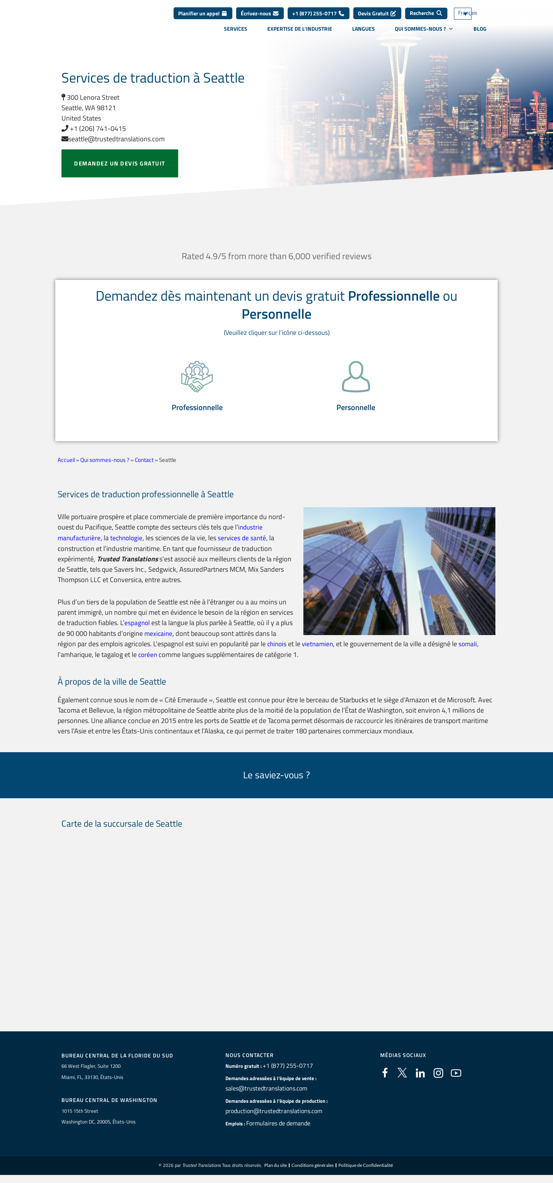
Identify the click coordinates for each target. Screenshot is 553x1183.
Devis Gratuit (377, 19)
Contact (144, 466)
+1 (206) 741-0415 (93, 128)
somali (471, 649)
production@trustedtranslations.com (265, 1116)
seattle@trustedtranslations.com (113, 139)
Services (235, 34)
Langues (363, 34)
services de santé (247, 544)
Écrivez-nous (260, 19)
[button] (197, 388)
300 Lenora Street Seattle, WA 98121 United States (90, 107)
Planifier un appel (203, 19)
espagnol (137, 629)
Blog (480, 34)
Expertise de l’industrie (299, 34)
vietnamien (319, 649)
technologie (129, 544)
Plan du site (275, 1171)
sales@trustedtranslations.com (259, 1094)
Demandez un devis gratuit (120, 163)
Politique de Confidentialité (365, 1171)
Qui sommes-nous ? (424, 34)
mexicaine (172, 639)
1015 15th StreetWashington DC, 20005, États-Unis (98, 1122)
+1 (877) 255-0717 (318, 19)
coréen (148, 660)
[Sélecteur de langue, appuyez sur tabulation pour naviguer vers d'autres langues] (474, 19)
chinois (277, 649)
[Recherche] (426, 19)
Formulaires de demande (273, 1129)
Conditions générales (312, 1171)
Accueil (66, 466)
